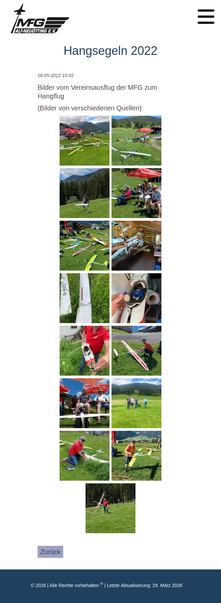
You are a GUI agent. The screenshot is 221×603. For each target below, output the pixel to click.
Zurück (50, 551)
